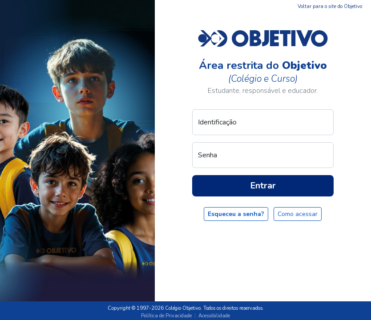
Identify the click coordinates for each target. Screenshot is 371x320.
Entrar (263, 186)
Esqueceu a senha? (236, 214)
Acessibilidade (214, 315)
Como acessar (298, 214)
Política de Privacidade (166, 315)
